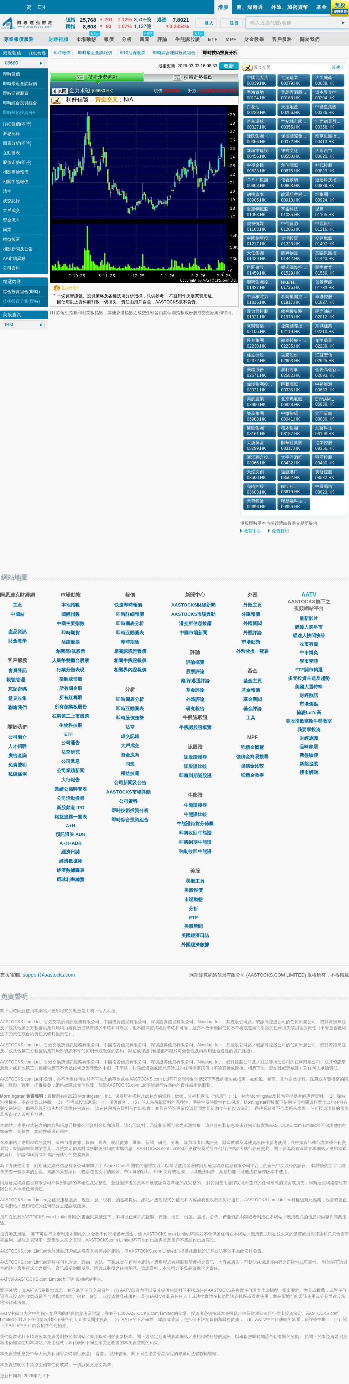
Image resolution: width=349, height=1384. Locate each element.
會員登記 (17, 670)
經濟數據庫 (70, 861)
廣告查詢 (17, 755)
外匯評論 (195, 699)
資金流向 (11, 220)
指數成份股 (70, 679)
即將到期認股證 (195, 775)
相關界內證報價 (130, 669)
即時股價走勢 (130, 717)
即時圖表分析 (130, 623)
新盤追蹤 (308, 763)
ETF (70, 734)
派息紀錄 (11, 133)
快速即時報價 (130, 605)
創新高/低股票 (70, 651)
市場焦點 (308, 704)
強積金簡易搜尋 (252, 756)
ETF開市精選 (309, 669)
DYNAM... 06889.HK (324, 402)
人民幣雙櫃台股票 (70, 660)
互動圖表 (11, 152)
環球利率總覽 (70, 879)
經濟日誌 (70, 851)
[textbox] (297, 22)
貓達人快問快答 (309, 635)
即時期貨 (70, 632)
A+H (70, 825)
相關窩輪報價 (15, 172)
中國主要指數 (70, 623)
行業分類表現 (70, 669)
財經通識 (308, 738)
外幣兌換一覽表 (252, 651)
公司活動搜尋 (70, 798)
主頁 (17, 605)
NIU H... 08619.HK (290, 489)
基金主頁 (252, 680)
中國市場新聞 (195, 632)
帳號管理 (17, 679)
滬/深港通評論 (195, 680)
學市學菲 (308, 661)
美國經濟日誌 (195, 935)
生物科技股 (70, 725)
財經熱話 (308, 695)
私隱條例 (17, 774)
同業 (7, 229)
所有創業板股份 (70, 706)
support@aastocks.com (49, 975)
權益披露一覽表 (70, 817)
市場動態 (195, 899)
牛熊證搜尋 (195, 805)
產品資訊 (17, 631)
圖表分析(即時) (17, 143)
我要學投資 (309, 729)
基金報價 (252, 690)
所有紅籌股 (70, 697)
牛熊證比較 (195, 814)
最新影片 (308, 618)
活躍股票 (70, 642)
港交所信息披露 (195, 623)
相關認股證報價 (130, 651)
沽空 (7, 191)
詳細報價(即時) (17, 123)
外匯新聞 (252, 623)
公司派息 (70, 761)
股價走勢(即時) (17, 162)
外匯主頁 (252, 605)
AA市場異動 (14, 258)
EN (41, 7)
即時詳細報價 (130, 614)
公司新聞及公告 (130, 782)
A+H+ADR (70, 843)
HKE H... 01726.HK (290, 285)
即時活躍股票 (15, 93)
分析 (195, 908)
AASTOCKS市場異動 (130, 792)
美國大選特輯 (309, 687)
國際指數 (70, 614)
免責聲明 (280, 531)
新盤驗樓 (308, 755)
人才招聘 (17, 746)
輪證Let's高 (309, 712)
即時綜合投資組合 (20, 102)
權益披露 (11, 239)
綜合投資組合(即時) (21, 291)
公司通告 (70, 742)
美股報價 (195, 890)
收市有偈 (308, 644)
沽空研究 (70, 752)
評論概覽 (195, 662)
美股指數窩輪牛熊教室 (309, 721)
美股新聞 (195, 926)
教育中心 (252, 531)
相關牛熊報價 (15, 181)
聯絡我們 (17, 707)
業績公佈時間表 (70, 789)
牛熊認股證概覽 (195, 727)
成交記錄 (11, 200)
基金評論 (195, 690)
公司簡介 (17, 737)
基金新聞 (252, 699)
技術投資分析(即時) (21, 301)
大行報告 (70, 779)
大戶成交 (11, 210)
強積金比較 (252, 766)
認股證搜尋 (195, 757)
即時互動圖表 (130, 632)
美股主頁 (195, 881)
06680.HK (102, 90)
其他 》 (338, 67)
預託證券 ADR (70, 834)
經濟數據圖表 (70, 870)
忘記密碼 (17, 689)
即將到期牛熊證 (195, 842)
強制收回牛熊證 (195, 851)
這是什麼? (70, 288)
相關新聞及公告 (18, 248)
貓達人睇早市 (309, 627)
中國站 (18, 614)
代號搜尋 (37, 53)
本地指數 (70, 605)
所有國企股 (70, 688)
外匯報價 (252, 614)
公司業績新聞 (70, 770)
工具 (252, 717)
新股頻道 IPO (70, 807)
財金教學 (17, 641)
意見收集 (17, 698)
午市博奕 (308, 652)
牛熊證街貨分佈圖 (195, 823)
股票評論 (195, 671)
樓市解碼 (308, 772)
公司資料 (11, 268)
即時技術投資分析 (20, 112)
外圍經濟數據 (195, 944)
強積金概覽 (252, 747)
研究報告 (195, 708)
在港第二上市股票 (70, 716)
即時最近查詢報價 (20, 83)
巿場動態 (252, 642)
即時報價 (11, 74)
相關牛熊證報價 (130, 660)
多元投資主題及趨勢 (309, 678)
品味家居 (308, 746)
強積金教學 (252, 775)
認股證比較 (195, 766)
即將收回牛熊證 (195, 833)
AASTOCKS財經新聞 (195, 605)
